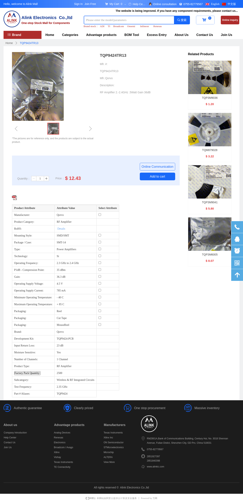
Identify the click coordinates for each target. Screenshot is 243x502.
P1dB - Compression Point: (29, 269)
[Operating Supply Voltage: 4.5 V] (99, 283)
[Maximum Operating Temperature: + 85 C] (99, 304)
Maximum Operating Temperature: (33, 304)
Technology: (21, 256)
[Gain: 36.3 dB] (99, 276)
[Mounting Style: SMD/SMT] (99, 235)
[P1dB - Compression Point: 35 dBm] (99, 269)
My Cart (114, 3)
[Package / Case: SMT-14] (99, 242)
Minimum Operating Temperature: (33, 297)
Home (9, 43)
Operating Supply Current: (28, 290)
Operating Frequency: (26, 263)
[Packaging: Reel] (99, 311)
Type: (17, 249)
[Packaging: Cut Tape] (99, 317)
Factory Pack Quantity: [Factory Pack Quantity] (27, 373)
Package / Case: (23, 242)
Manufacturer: (22, 214)
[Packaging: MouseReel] (99, 324)
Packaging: (20, 311)
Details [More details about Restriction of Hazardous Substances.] (61, 228)
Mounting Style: (23, 235)
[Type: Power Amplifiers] (99, 249)
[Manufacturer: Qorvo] (99, 214)
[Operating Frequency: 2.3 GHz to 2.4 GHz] (99, 262)
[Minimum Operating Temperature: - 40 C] (99, 297)
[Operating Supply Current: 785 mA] (99, 290)
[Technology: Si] (99, 256)
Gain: (17, 276)
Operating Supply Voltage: (28, 283)
